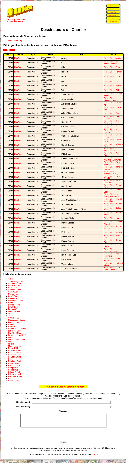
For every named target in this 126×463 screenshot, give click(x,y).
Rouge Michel (14, 368)
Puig (117, 113)
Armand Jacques (15, 281)
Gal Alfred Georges (111, 63)
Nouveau (113, 6)
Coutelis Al (12, 298)
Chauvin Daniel (14, 290)
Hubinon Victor (14, 326)
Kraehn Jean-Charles (113, 200)
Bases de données (113, 9)
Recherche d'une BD (113, 12)
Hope (118, 76)
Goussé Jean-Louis (113, 204)
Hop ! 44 (17, 58)
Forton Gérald (14, 309)
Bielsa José (13, 287)
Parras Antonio (14, 350)
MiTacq (119, 232)
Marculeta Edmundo (112, 160)
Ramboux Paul (110, 251)
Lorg (117, 218)
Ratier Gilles (109, 58)
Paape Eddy (13, 348)
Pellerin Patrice (14, 355)
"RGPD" (95, 457)
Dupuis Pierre (14, 305)
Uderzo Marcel (14, 374)
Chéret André (13, 292)
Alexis (118, 58)
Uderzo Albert (14, 372)
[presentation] (63, 437)
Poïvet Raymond (15, 357)
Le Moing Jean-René (111, 195)
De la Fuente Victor (112, 268)
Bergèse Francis (15, 285)
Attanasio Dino (110, 151)
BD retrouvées (113, 15)
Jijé (117, 81)
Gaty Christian (14, 311)
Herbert (119, 72)
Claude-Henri (13, 294)
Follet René (13, 307)
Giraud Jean (13, 318)
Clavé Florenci (14, 296)
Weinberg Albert (111, 100)
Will (117, 90)
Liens (113, 18)
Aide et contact (113, 21)
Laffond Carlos (14, 331)
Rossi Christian (14, 365)
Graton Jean (13, 322)
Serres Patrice (14, 370)
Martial (118, 86)
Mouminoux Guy (111, 174)
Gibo (118, 67)
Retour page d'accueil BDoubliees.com (63, 386)
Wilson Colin (13, 381)
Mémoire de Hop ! (15, 41)
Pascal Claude (14, 352)
